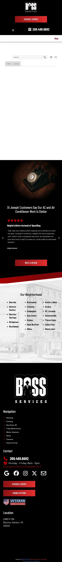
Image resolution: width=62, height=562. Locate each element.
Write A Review (31, 263)
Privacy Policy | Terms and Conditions (31, 561)
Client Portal (10, 443)
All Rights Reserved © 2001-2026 (38, 559)
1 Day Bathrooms (12, 428)
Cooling (8, 421)
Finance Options (19, 493)
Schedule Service (31, 19)
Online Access (26, 559)
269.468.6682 (39, 29)
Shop (7, 436)
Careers (8, 439)
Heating (8, 418)
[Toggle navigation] (13, 30)
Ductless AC (10, 425)
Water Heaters (11, 432)
